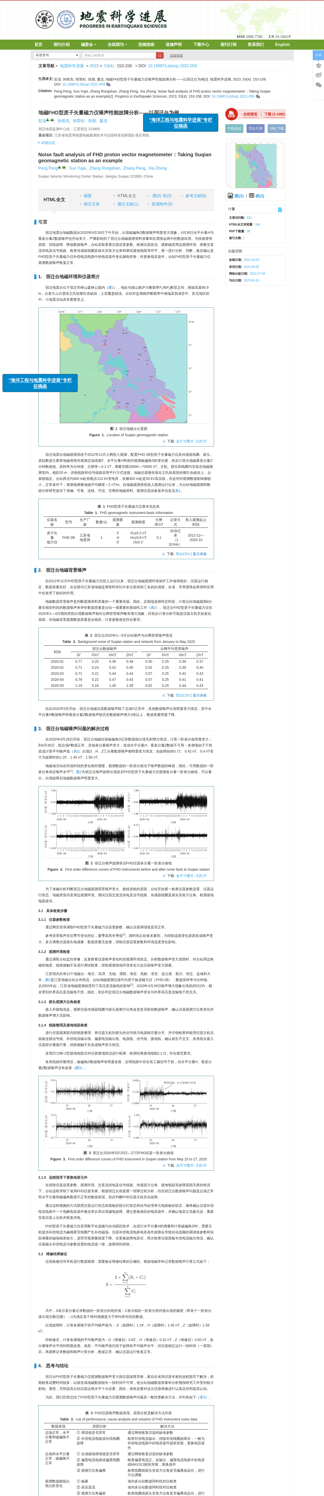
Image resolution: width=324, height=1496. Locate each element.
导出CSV (183, 554)
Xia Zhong (158, 168)
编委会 (88, 44)
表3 (202, 1397)
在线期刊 (117, 44)
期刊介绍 (62, 44)
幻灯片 (201, 441)
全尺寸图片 (185, 441)
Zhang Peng (134, 168)
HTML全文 (125, 196)
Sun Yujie (77, 168)
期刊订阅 (229, 44)
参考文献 (193, 196)
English (282, 44)
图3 (78, 1068)
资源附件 (159, 204)
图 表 (159, 196)
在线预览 (250, 114)
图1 (111, 287)
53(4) (109, 66)
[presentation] (126, 1284)
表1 (178, 491)
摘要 (86, 196)
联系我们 (256, 44)
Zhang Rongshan (104, 168)
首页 (38, 44)
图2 (79, 772)
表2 (153, 608)
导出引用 (256, 128)
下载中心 (201, 44)
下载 (274, 114)
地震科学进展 (72, 66)
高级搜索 (176, 55)
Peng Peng (48, 168)
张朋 (92, 121)
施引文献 (126, 204)
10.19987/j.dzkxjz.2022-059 (172, 66)
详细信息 (46, 143)
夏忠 (103, 121)
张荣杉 (79, 121)
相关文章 (90, 204)
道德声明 (174, 44)
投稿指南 (146, 44)
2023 (94, 66)
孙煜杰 (63, 121)
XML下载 (277, 128)
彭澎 (42, 121)
